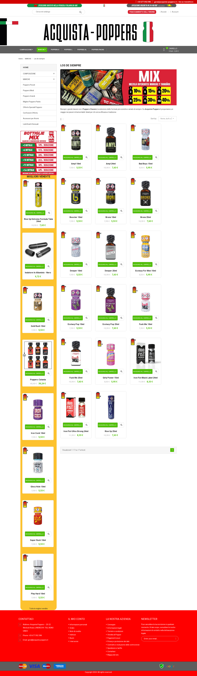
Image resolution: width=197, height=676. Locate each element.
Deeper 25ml (111, 271)
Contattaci (111, 651)
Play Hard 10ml (38, 594)
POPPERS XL (82, 50)
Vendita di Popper (114, 634)
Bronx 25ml (145, 217)
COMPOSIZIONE (26, 50)
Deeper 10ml (76, 271)
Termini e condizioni (115, 631)
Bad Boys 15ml (145, 164)
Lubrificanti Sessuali (30, 124)
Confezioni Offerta (30, 113)
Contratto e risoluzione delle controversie (123, 645)
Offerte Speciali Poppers (32, 107)
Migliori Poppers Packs (32, 101)
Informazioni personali (78, 624)
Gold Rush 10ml (38, 326)
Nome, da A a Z (168, 118)
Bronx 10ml (111, 217)
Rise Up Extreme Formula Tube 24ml (38, 220)
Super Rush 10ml (38, 540)
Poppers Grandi (29, 96)
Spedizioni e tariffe (114, 648)
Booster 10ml (76, 217)
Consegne (111, 624)
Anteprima (49, 213)
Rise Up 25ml (111, 431)
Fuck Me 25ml (75, 378)
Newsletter (149, 619)
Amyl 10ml (76, 164)
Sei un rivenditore (186, 2)
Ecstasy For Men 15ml (145, 271)
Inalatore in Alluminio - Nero (38, 273)
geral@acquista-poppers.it (165, 2)
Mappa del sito (113, 655)
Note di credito (75, 631)
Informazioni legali (114, 628)
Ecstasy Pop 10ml (76, 324)
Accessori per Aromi (31, 118)
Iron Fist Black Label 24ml (146, 378)
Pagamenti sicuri (113, 638)
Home (25, 67)
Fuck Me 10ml (145, 324)
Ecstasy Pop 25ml (111, 324)
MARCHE (41, 50)
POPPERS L (68, 50)
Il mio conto (76, 619)
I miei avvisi (73, 641)
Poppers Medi (28, 90)
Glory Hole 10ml (38, 487)
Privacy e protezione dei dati (118, 641)
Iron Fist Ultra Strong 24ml (76, 431)
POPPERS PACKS (98, 50)
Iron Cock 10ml (38, 433)
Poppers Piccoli (29, 85)
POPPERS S (55, 50)
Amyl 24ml (111, 164)
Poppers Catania (38, 380)
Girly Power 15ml (111, 378)
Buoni (71, 638)
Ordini (71, 628)
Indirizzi (72, 634)
